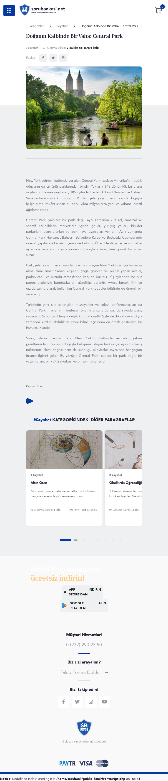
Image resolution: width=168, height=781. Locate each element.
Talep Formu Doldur (84, 672)
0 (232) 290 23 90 (84, 645)
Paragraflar (36, 26)
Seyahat (62, 26)
